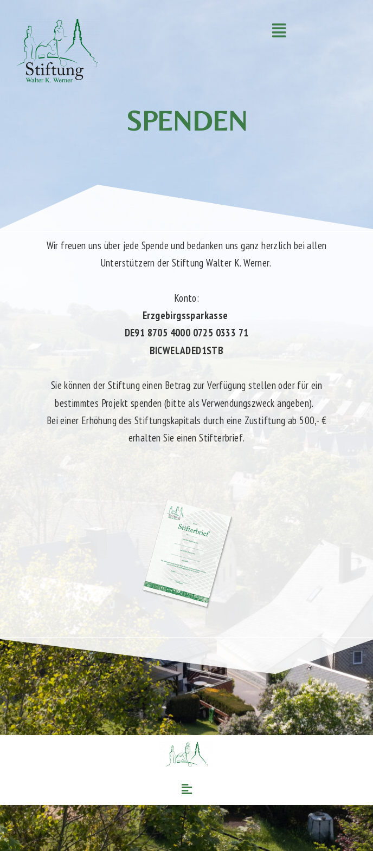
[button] (278, 30)
